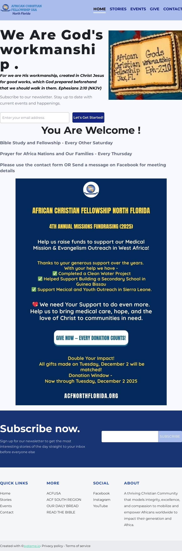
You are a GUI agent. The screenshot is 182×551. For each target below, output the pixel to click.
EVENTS (138, 9)
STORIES (118, 9)
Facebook (127, 164)
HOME (99, 9)
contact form (48, 164)
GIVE (154, 9)
